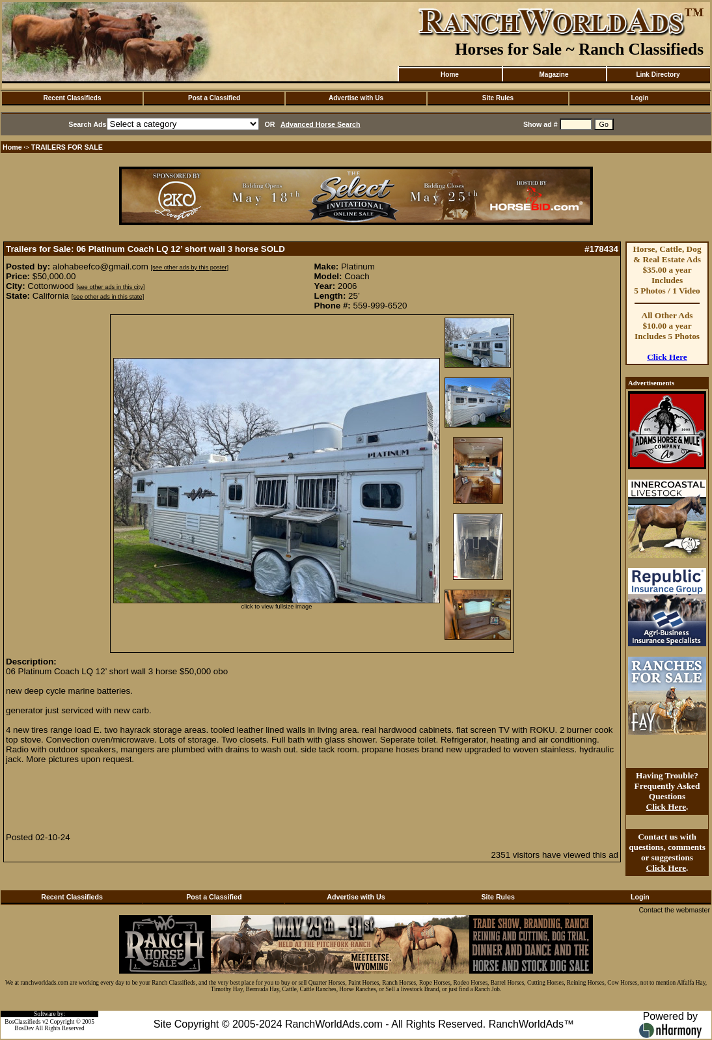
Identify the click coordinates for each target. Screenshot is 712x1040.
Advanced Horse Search (321, 124)
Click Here (667, 357)
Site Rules (497, 98)
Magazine (553, 74)
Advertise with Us (356, 98)
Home (450, 74)
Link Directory (657, 74)
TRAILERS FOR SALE (67, 147)
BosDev (24, 1028)
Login (639, 98)
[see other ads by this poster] (189, 267)
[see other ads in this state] (108, 297)
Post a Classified (214, 98)
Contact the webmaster (674, 910)
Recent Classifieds (73, 98)
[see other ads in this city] (110, 287)
